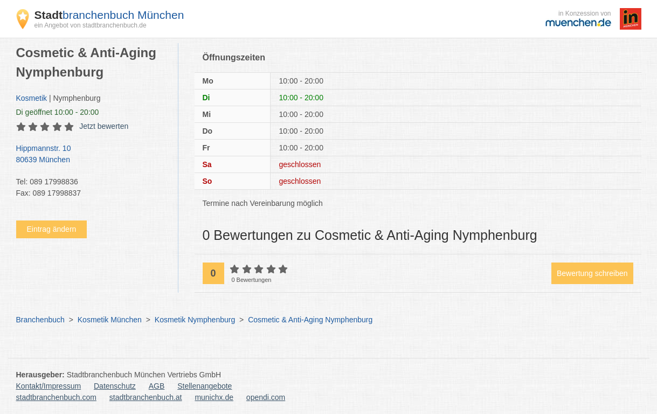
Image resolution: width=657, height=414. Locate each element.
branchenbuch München (109, 15)
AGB (157, 386)
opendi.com (265, 397)
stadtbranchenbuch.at (145, 397)
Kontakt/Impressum (48, 386)
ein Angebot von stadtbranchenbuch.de (90, 25)
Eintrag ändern (52, 229)
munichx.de (214, 397)
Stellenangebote (204, 386)
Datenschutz (115, 386)
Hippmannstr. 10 (91, 154)
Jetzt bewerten (103, 126)
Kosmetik (31, 98)
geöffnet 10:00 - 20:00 (57, 112)
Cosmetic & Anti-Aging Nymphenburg (310, 319)
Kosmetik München (110, 319)
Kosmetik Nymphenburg (195, 319)
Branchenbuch (40, 319)
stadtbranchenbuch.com (56, 397)
